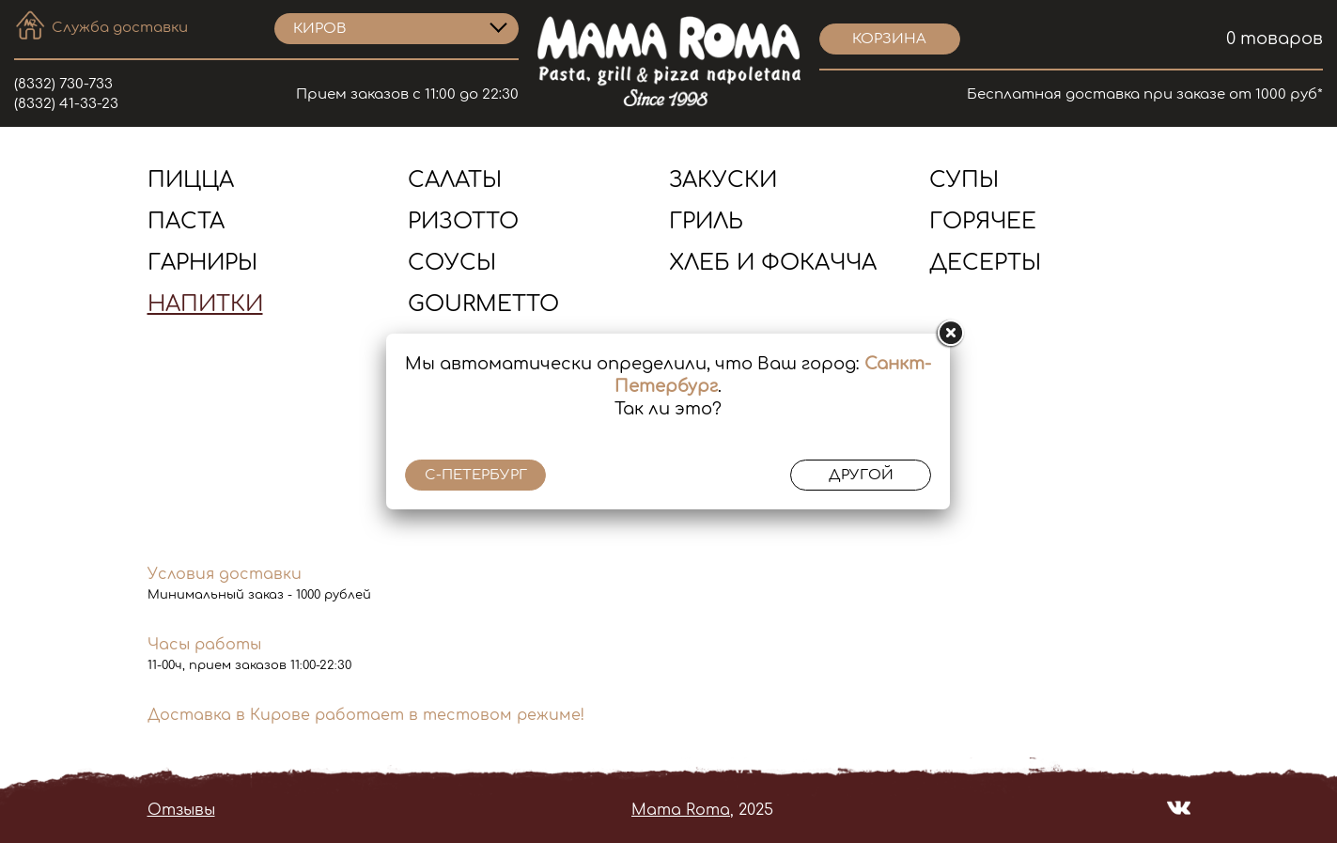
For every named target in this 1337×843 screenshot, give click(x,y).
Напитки (205, 304)
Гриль (706, 221)
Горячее (982, 221)
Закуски (723, 180)
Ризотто (463, 221)
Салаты (455, 180)
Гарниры (202, 262)
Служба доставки (120, 28)
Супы (964, 180)
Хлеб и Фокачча (773, 262)
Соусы (452, 262)
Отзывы (181, 810)
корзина (889, 39)
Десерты (985, 262)
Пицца (191, 180)
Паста (186, 221)
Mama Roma (680, 810)
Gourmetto (483, 304)
